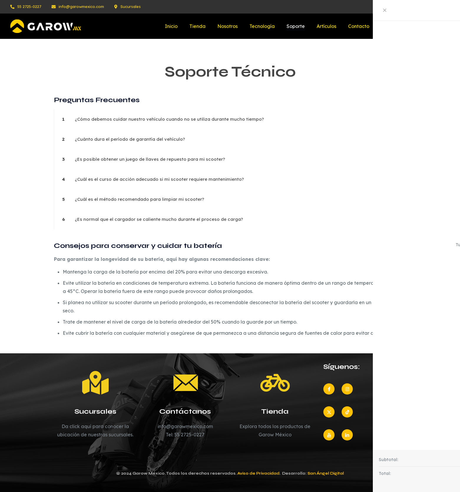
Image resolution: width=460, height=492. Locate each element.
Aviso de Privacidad (258, 473)
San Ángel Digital (325, 473)
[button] (230, 119)
